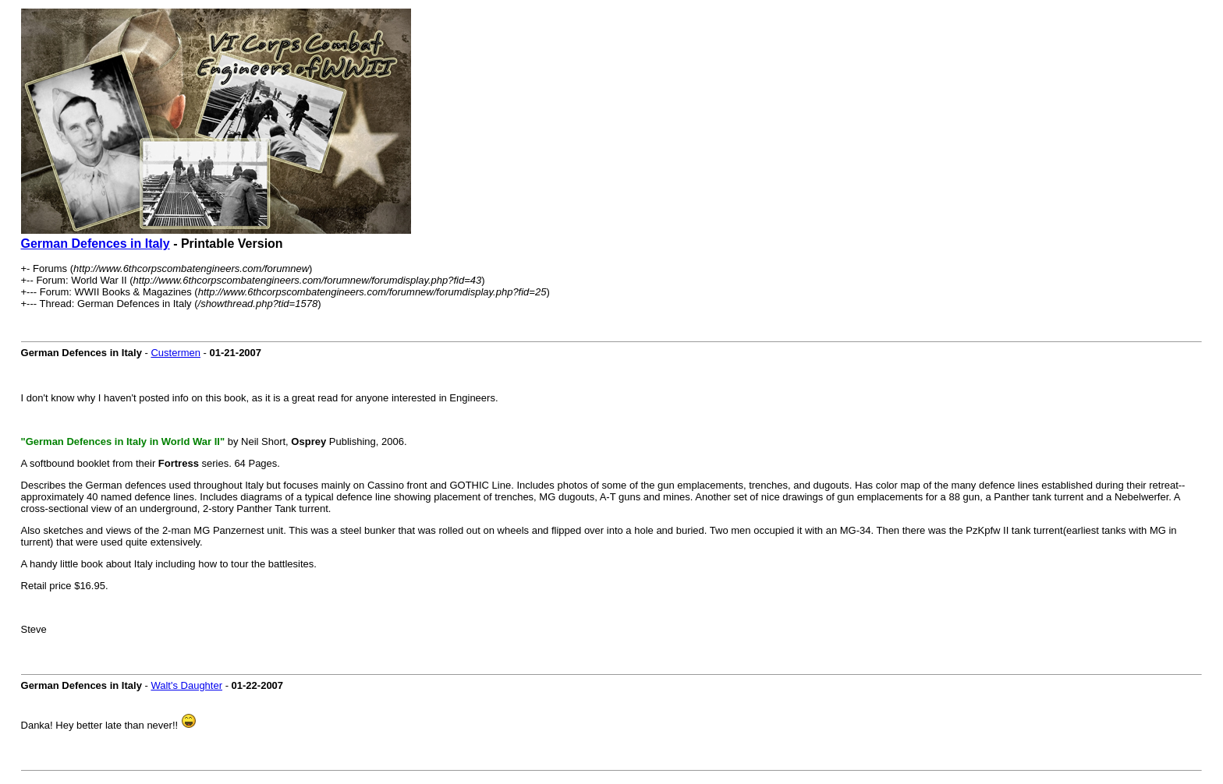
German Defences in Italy (95, 243)
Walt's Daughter (186, 685)
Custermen (175, 352)
